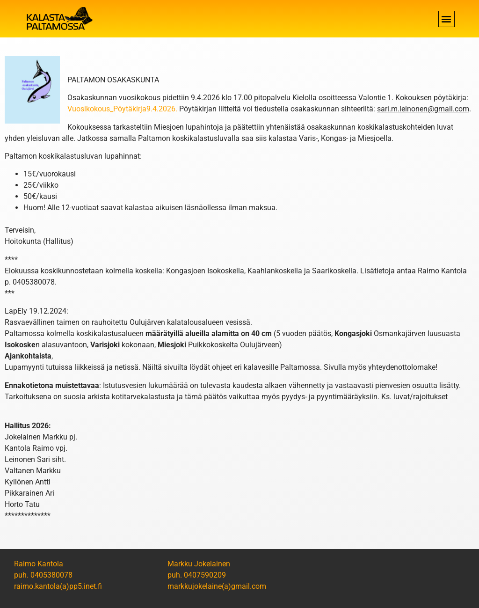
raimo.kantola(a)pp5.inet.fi (58, 586)
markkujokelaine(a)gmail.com (216, 586)
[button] (446, 19)
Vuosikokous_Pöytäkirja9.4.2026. (122, 108)
